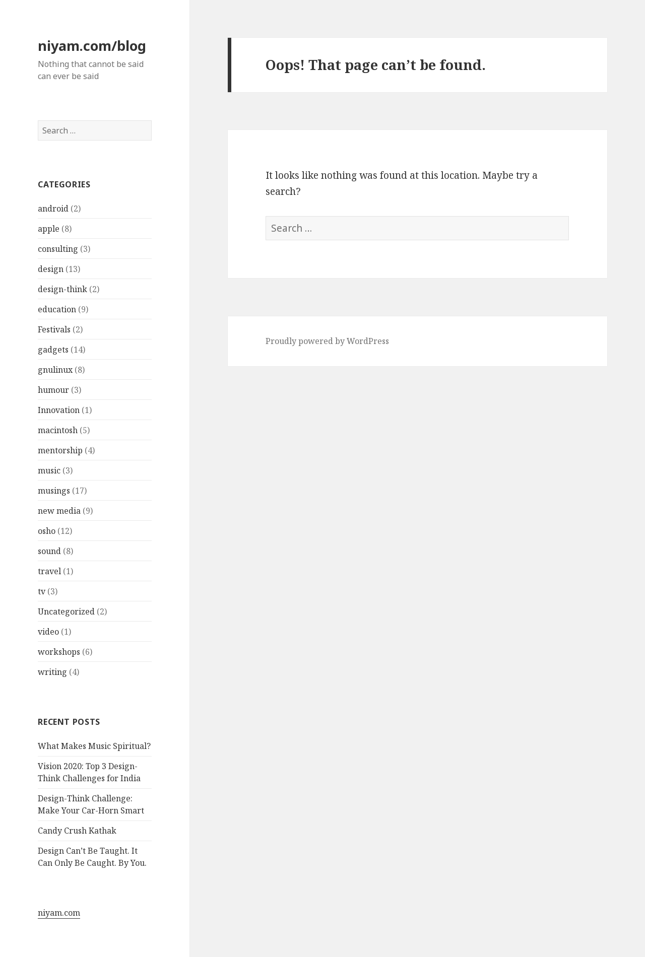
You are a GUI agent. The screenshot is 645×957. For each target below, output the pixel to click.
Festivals (54, 329)
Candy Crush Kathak (77, 830)
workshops (59, 651)
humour (53, 389)
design (50, 269)
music (49, 470)
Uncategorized (66, 611)
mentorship (60, 450)
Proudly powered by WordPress (327, 341)
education (57, 309)
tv (41, 591)
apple (48, 228)
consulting (58, 248)
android (53, 208)
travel (49, 571)
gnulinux (55, 369)
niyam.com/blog (92, 45)
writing (52, 671)
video (48, 631)
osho (46, 530)
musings (54, 490)
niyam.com (59, 912)
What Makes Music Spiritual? (94, 745)
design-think (62, 289)
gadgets (53, 349)
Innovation (59, 410)
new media (59, 510)
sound (49, 551)
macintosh (58, 430)
